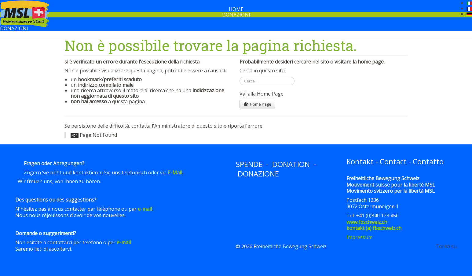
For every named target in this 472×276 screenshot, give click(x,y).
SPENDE (249, 164)
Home (236, 9)
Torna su (446, 246)
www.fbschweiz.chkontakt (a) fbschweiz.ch (373, 225)
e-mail (145, 208)
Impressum (359, 237)
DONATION (291, 164)
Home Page (257, 104)
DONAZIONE (258, 174)
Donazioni (236, 14)
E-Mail (175, 172)
